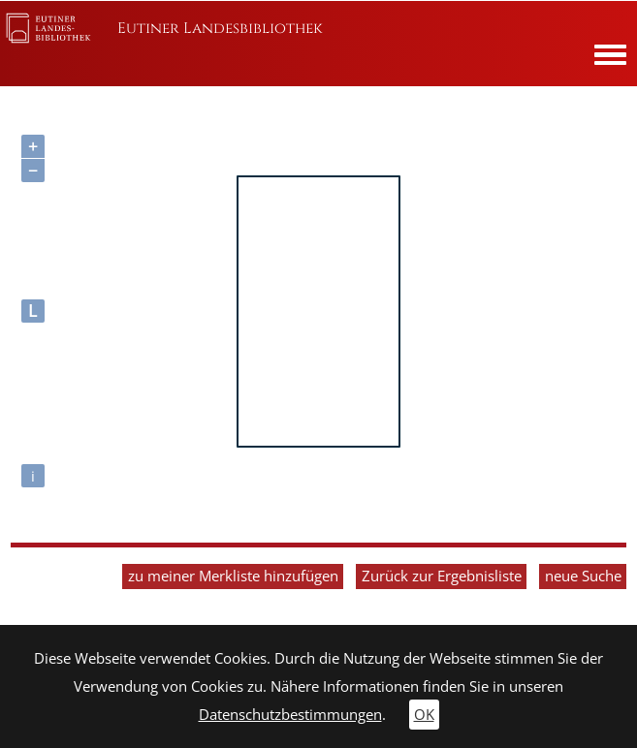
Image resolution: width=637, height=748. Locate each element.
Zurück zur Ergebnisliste (442, 576)
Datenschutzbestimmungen (290, 714)
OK (424, 714)
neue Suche (583, 576)
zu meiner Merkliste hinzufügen (233, 576)
